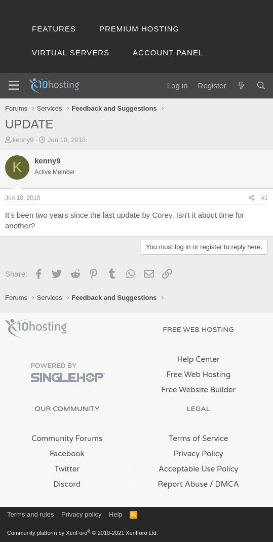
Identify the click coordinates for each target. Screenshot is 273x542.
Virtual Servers (70, 52)
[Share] (251, 198)
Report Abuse (183, 484)
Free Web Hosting (198, 374)
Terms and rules (30, 514)
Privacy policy (81, 514)
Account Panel (168, 52)
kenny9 (23, 140)
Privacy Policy (198, 453)
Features (54, 28)
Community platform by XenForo (82, 533)
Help (116, 514)
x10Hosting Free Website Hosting (36, 328)
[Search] (261, 85)
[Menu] (14, 85)
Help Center (198, 359)
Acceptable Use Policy (199, 468)
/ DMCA (224, 484)
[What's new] (241, 85)
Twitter (67, 468)
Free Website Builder (198, 389)
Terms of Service (198, 438)
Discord (67, 484)
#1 (264, 197)
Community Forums (66, 438)
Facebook (67, 453)
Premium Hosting (139, 28)
